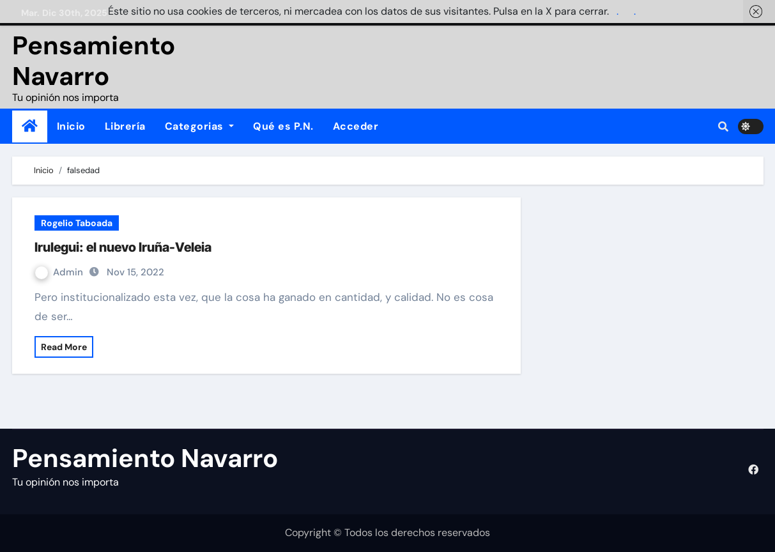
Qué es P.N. (283, 126)
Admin (60, 272)
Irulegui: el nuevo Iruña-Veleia (123, 247)
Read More (64, 347)
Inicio (71, 126)
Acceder (356, 126)
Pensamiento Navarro (93, 61)
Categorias (199, 126)
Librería (125, 126)
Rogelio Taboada (76, 223)
